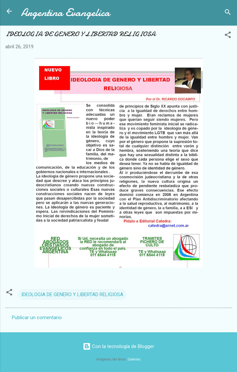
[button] (228, 36)
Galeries (134, 359)
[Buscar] (228, 13)
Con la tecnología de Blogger (118, 346)
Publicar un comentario (37, 317)
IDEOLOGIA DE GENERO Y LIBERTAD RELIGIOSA (72, 294)
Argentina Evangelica (65, 12)
